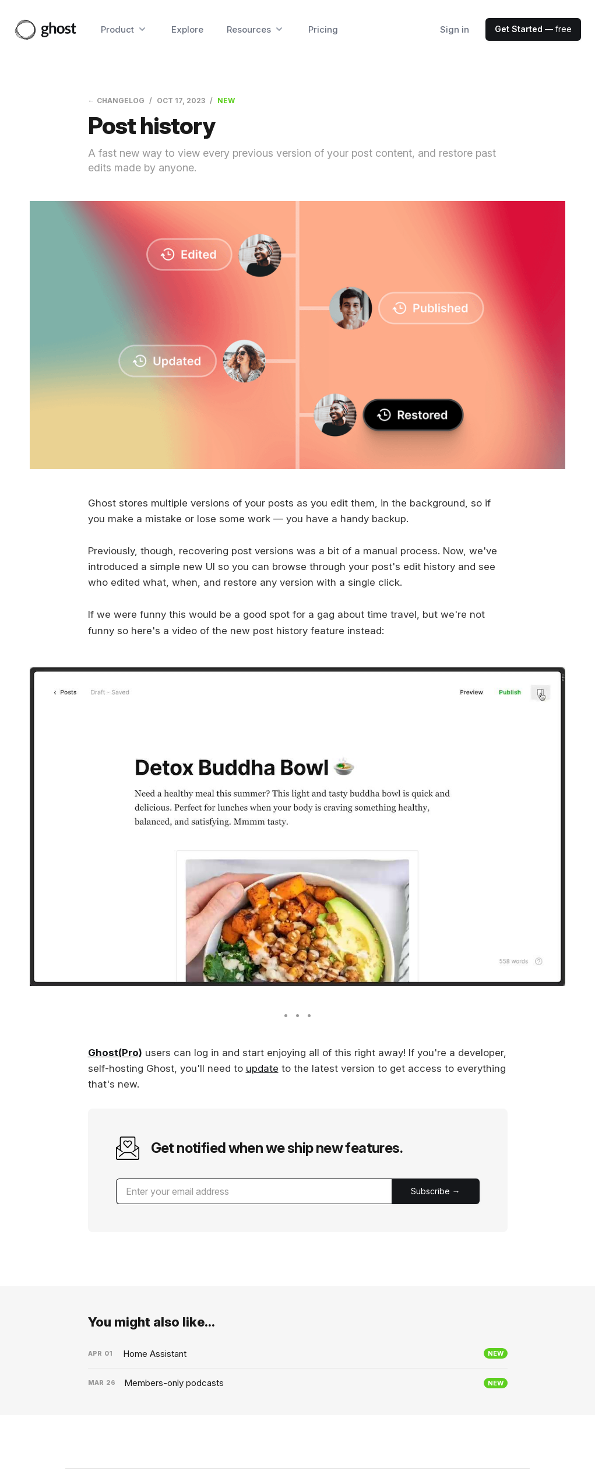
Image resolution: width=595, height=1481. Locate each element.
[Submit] (436, 1191)
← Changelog (116, 100)
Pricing (323, 29)
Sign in (454, 29)
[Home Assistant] (298, 1354)
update (262, 1068)
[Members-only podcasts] (298, 1383)
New (226, 100)
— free (533, 29)
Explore (187, 29)
